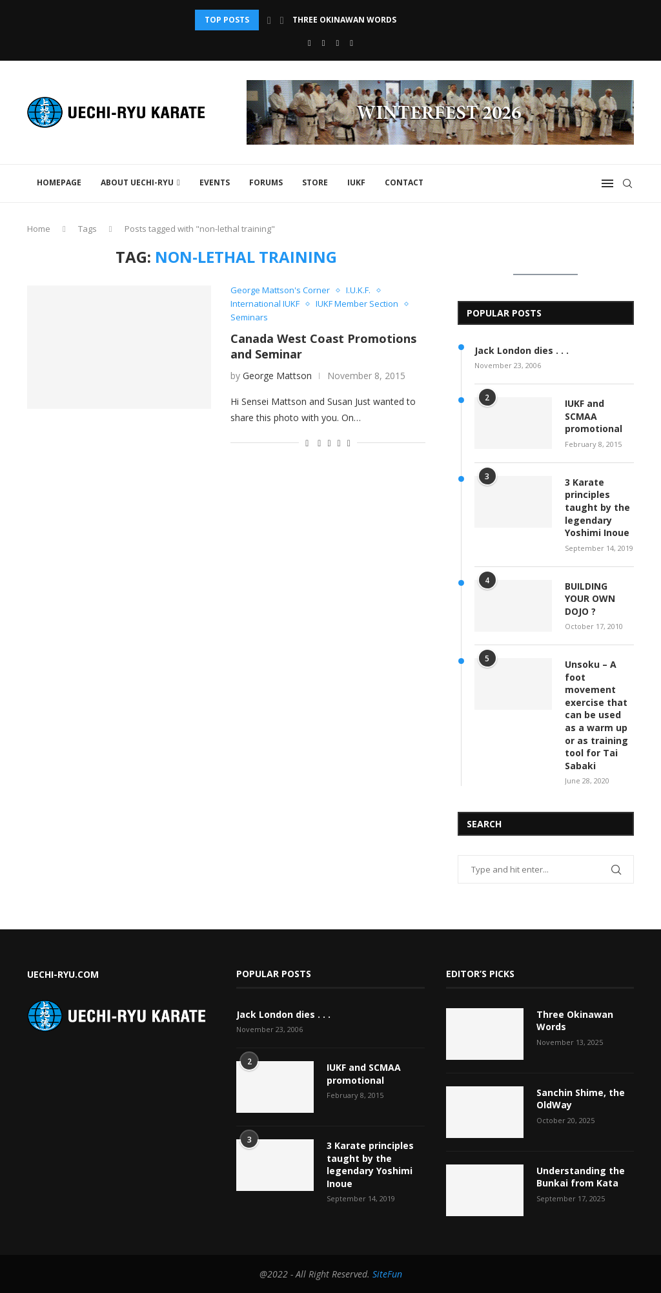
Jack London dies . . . (521, 350)
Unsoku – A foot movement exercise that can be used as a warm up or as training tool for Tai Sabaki (596, 715)
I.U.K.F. (358, 290)
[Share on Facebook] (319, 443)
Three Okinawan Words (344, 19)
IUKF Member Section (357, 304)
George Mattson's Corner (280, 290)
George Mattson (277, 375)
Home (38, 228)
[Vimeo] (351, 42)
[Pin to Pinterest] (339, 443)
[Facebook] (309, 42)
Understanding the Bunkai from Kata (580, 1177)
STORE (315, 182)
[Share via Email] (349, 443)
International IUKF (265, 304)
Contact (404, 182)
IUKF (356, 182)
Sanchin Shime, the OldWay (580, 1099)
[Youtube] (323, 42)
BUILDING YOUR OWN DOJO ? (590, 598)
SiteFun (387, 1274)
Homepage (59, 182)
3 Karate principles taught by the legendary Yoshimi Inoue (597, 507)
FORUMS (266, 182)
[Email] (338, 42)
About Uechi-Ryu (137, 182)
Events (214, 182)
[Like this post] (307, 443)
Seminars (249, 318)
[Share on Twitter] (328, 443)
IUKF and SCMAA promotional (593, 416)
